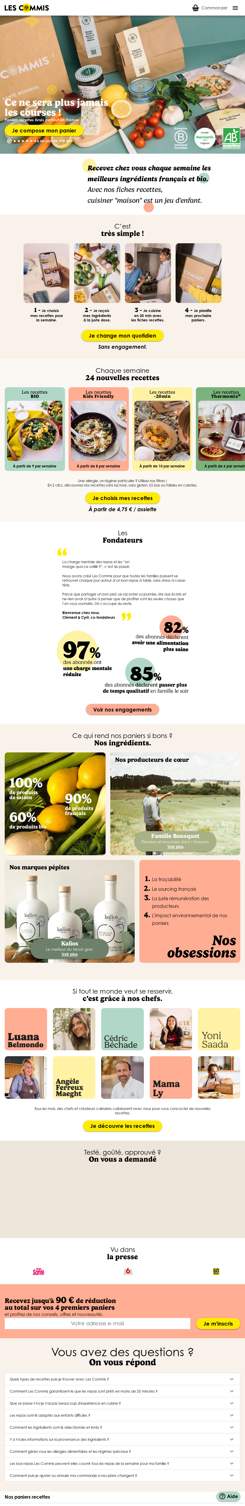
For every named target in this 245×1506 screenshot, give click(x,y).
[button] (122, 1379)
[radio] (14, 141)
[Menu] (235, 8)
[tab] (209, 8)
